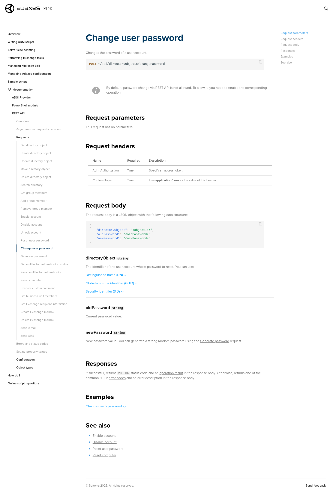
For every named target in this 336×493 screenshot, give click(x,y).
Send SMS (27, 336)
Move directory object (35, 169)
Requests (22, 137)
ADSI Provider (21, 97)
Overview (14, 34)
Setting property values (31, 351)
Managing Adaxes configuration (29, 73)
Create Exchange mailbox (37, 312)
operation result (171, 372)
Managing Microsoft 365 (24, 66)
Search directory (31, 185)
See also (286, 62)
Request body (289, 44)
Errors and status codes (32, 343)
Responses (288, 51)
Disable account (31, 224)
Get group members (34, 193)
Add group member (33, 201)
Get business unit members (39, 296)
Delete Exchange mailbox (37, 320)
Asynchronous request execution (38, 129)
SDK (47, 8)
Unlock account (31, 232)
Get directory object (34, 145)
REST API (18, 113)
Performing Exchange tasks (26, 58)
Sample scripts (17, 81)
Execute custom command (38, 288)
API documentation (20, 89)
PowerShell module (25, 105)
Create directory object (36, 153)
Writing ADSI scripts (21, 42)
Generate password (34, 256)
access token (173, 170)
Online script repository (23, 383)
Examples (286, 56)
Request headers (291, 39)
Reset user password (35, 240)
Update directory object (36, 161)
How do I (14, 375)
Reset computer (31, 280)
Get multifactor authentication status (44, 264)
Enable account (31, 216)
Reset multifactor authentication (41, 272)
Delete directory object (36, 177)
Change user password (36, 248)
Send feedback (316, 485)
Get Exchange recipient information (44, 304)
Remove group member (36, 208)
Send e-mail (28, 328)
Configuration (25, 359)
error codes (117, 377)
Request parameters (294, 33)
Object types (24, 367)
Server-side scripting (21, 50)
